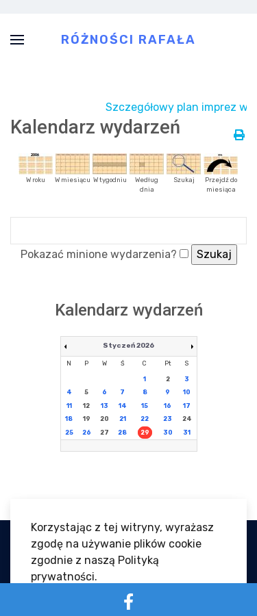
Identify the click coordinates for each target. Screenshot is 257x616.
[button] (17, 39)
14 (123, 405)
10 (187, 392)
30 (168, 432)
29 (144, 432)
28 (122, 432)
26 (86, 432)
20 (104, 418)
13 (104, 405)
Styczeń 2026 (128, 346)
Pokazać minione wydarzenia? (99, 254)
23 (167, 418)
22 (144, 418)
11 (69, 405)
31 (187, 432)
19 (86, 418)
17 (187, 405)
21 (122, 418)
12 (86, 405)
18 (69, 418)
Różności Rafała (128, 39)
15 (144, 405)
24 (187, 418)
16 (167, 405)
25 (69, 432)
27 (104, 432)
